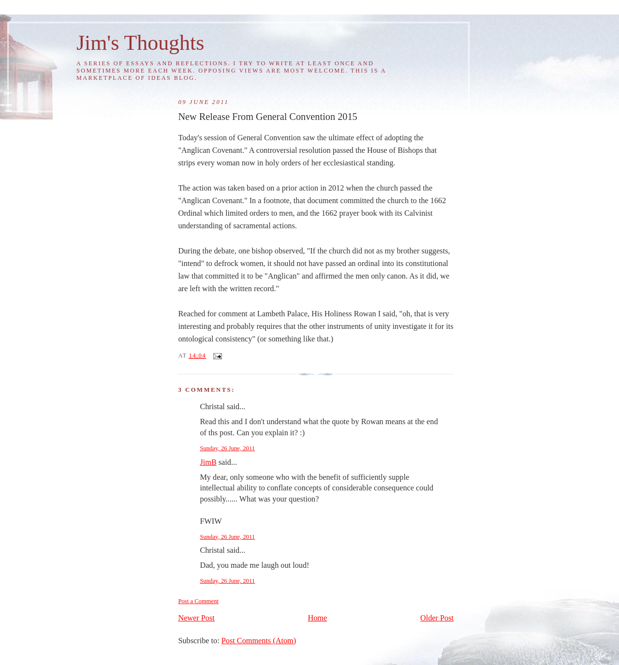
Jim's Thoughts (140, 42)
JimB (208, 462)
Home (317, 618)
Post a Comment (198, 601)
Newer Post (196, 618)
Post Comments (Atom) (258, 640)
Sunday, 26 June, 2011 (227, 448)
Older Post (437, 618)
